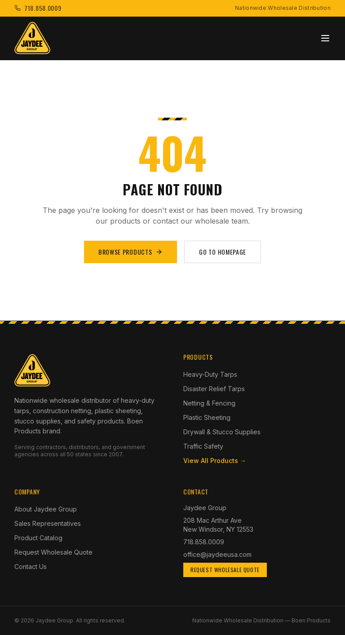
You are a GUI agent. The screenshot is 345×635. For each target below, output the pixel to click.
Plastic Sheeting (206, 417)
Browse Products (130, 251)
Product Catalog (38, 538)
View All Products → (214, 460)
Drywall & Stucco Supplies (222, 432)
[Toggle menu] (325, 38)
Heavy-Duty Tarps (210, 374)
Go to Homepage (222, 251)
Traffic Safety (203, 446)
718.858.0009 (203, 542)
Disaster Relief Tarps (214, 388)
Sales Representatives (47, 523)
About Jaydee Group (45, 509)
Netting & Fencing (209, 403)
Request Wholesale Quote (53, 552)
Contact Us (30, 566)
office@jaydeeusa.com (217, 554)
